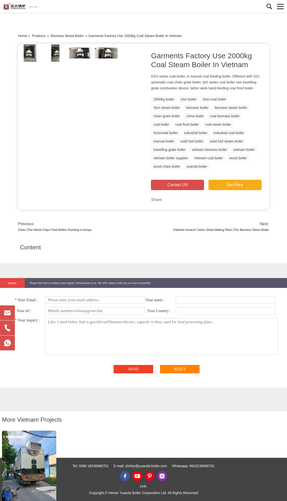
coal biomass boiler (225, 116)
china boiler (195, 116)
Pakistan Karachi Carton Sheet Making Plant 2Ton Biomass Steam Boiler (221, 230)
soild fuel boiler (192, 141)
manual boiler (163, 141)
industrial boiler (195, 133)
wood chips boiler (166, 166)
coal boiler (161, 124)
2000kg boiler (163, 99)
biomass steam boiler (231, 108)
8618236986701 (201, 466)
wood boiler (238, 158)
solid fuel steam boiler (226, 141)
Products (38, 36)
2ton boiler (189, 99)
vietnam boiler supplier (170, 158)
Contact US (177, 185)
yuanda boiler (196, 166)
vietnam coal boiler (208, 158)
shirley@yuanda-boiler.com (146, 466)
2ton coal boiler (214, 99)
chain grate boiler (166, 116)
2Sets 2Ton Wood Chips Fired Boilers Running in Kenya (54, 230)
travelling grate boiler (169, 150)
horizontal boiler (165, 133)
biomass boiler (197, 108)
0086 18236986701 (94, 466)
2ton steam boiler (166, 108)
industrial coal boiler (228, 133)
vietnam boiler (244, 150)
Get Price (235, 185)
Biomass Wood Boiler (67, 36)
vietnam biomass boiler (209, 150)
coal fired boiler (187, 124)
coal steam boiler (218, 124)
